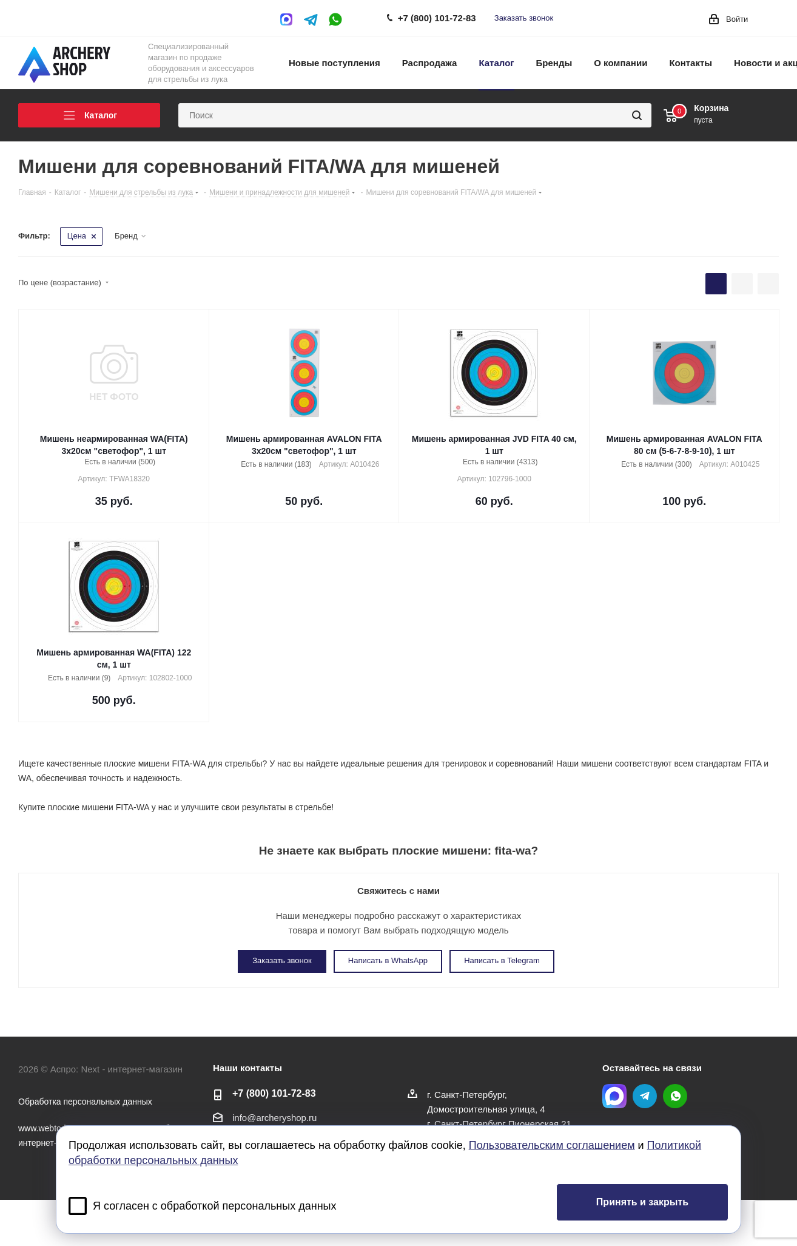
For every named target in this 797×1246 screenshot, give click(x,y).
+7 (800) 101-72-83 (437, 18)
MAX (289, 19)
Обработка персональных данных (85, 1101)
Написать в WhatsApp (388, 960)
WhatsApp (335, 19)
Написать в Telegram (502, 960)
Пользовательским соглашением (552, 1145)
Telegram (311, 19)
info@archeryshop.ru (274, 1117)
